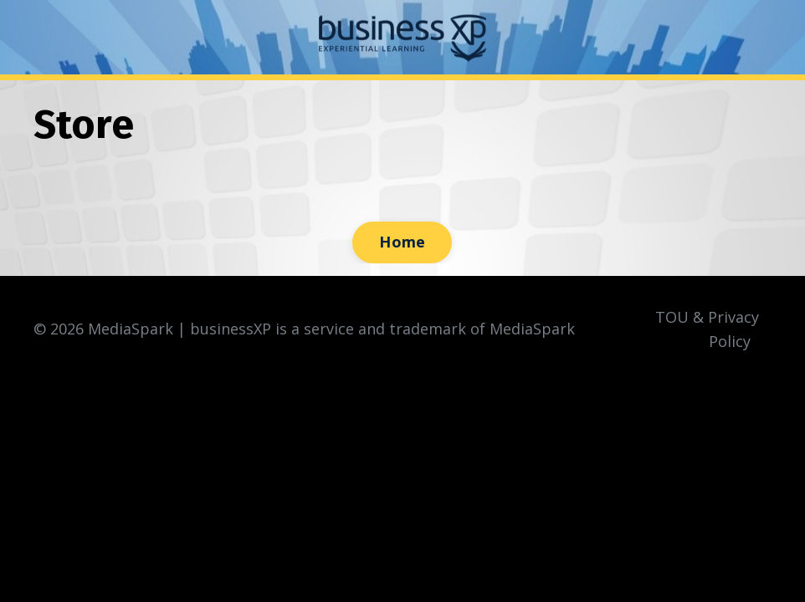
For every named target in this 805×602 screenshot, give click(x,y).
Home (402, 242)
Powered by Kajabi (721, 408)
